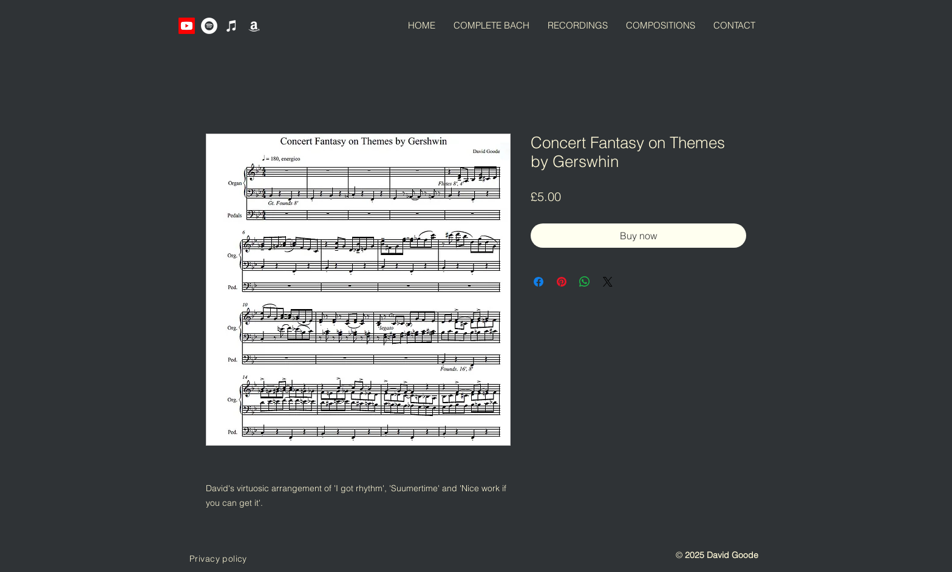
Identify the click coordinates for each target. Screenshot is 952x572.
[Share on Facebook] (538, 281)
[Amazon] (254, 26)
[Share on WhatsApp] (584, 281)
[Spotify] (209, 26)
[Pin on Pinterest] (561, 281)
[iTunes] (231, 26)
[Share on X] (607, 281)
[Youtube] (186, 26)
